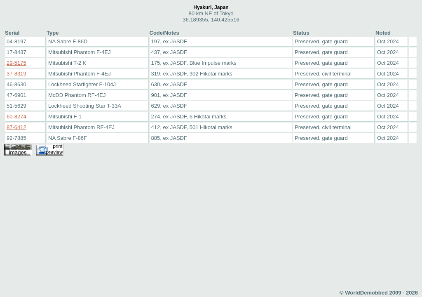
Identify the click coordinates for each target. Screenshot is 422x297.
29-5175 (16, 63)
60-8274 (16, 116)
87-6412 (16, 127)
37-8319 (16, 74)
